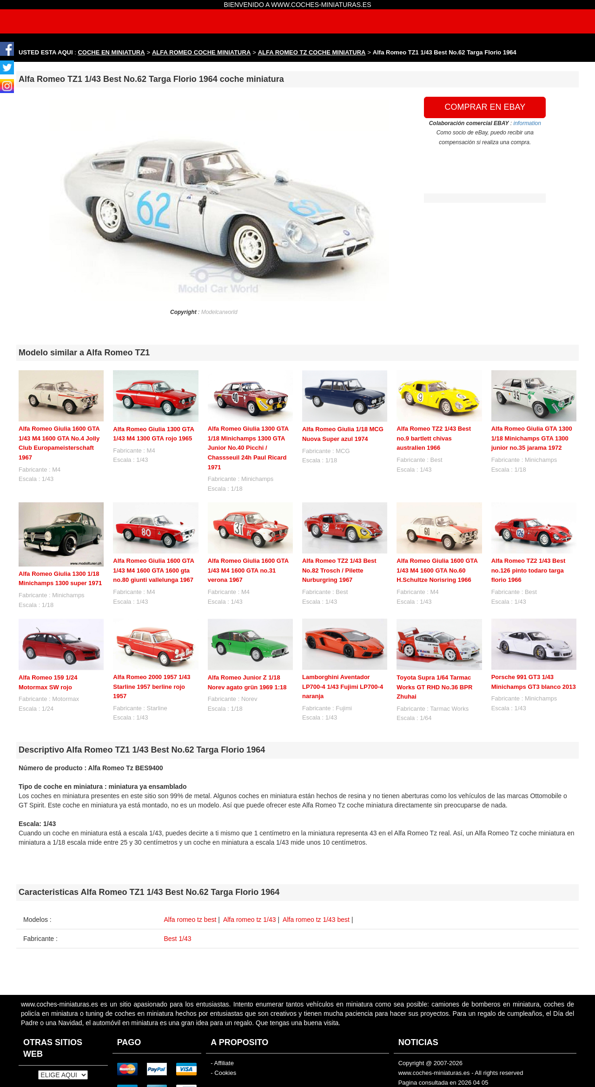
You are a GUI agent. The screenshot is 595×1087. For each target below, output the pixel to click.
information (527, 123)
